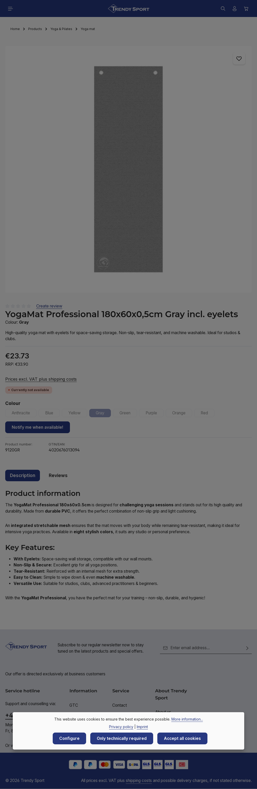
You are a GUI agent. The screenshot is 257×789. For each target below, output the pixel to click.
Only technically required (122, 738)
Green (129, 413)
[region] (128, 169)
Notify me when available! (37, 427)
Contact (119, 705)
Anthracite (24, 413)
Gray (103, 413)
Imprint (142, 726)
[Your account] (234, 8)
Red (208, 413)
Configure (69, 738)
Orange (183, 413)
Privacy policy (121, 726)
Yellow (78, 413)
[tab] (22, 475)
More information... (187, 719)
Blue (52, 413)
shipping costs (139, 780)
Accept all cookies (182, 738)
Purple (155, 413)
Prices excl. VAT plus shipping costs (41, 379)
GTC (73, 705)
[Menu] (10, 8)
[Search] (223, 8)
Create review (49, 306)
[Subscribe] (247, 648)
